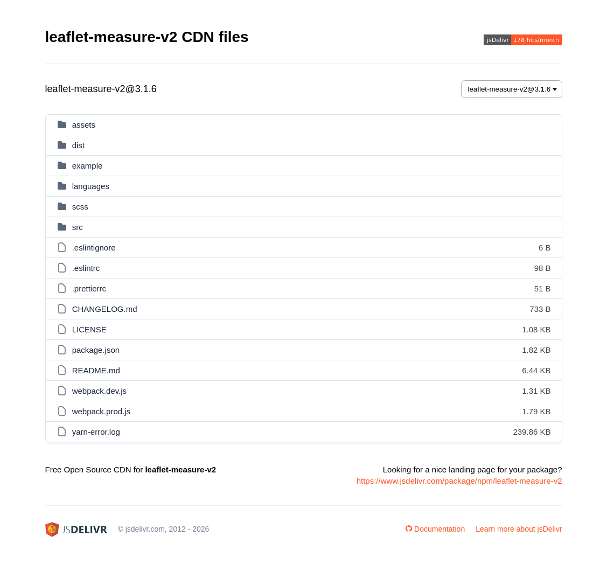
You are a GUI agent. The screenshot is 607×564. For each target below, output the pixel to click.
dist (78, 145)
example (87, 165)
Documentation (435, 529)
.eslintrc (86, 268)
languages (90, 186)
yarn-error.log (96, 431)
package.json (96, 349)
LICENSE (89, 329)
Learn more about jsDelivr (519, 529)
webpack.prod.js (101, 411)
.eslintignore (94, 247)
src (77, 227)
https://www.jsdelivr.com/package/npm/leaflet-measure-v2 (459, 480)
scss (80, 206)
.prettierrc (89, 288)
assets (83, 124)
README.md (96, 370)
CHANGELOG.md (104, 309)
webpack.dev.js (99, 390)
